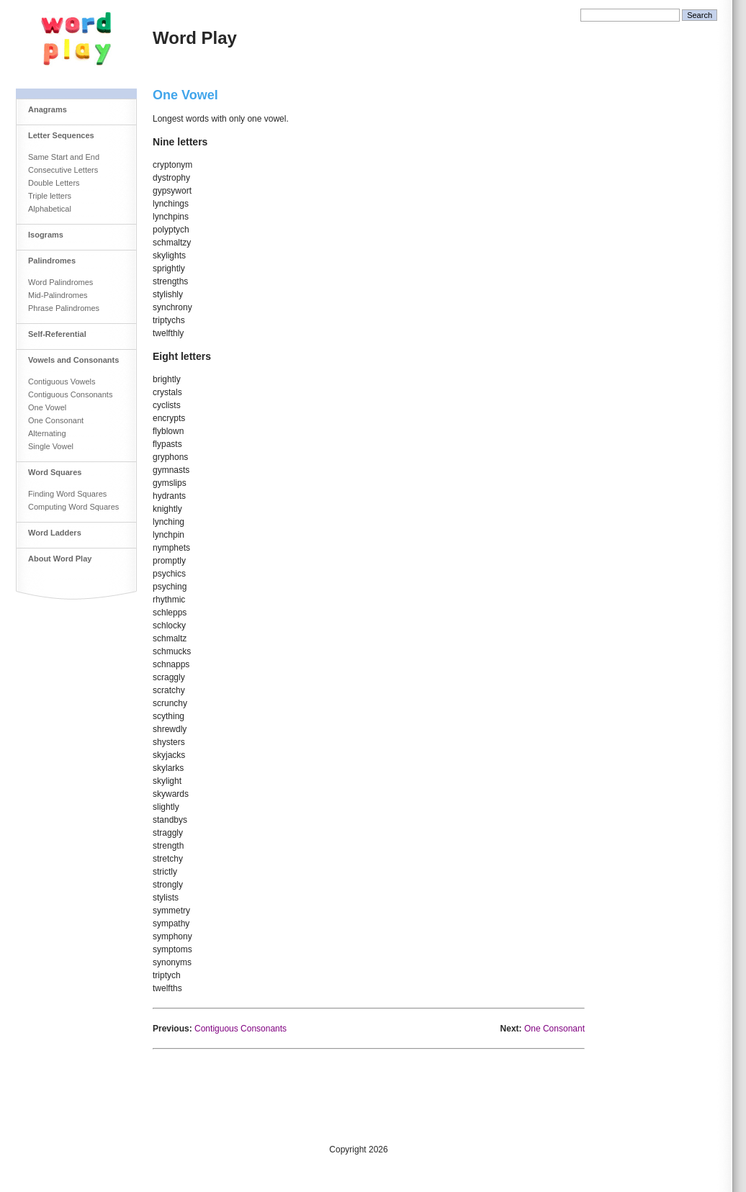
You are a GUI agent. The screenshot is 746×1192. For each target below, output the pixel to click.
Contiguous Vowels (62, 381)
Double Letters (54, 183)
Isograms (45, 234)
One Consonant (56, 420)
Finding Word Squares (67, 493)
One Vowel (47, 407)
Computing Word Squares (73, 506)
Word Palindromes (60, 282)
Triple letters (49, 195)
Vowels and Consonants (73, 360)
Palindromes (52, 260)
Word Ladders (54, 532)
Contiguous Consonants (70, 394)
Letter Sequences (61, 135)
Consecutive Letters (63, 170)
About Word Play (59, 558)
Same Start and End (63, 157)
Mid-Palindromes (58, 295)
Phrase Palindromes (63, 308)
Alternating (47, 433)
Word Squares (54, 472)
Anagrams (47, 109)
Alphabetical (49, 208)
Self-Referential (57, 334)
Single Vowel (50, 446)
